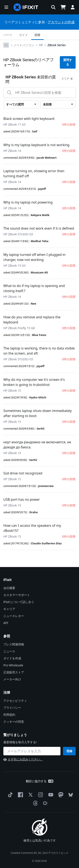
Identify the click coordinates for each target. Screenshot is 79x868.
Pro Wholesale (13, 665)
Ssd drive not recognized (22, 473)
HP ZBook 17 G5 (14, 124)
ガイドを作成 (12, 658)
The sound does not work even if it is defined (38, 228)
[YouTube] (50, 794)
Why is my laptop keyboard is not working (36, 145)
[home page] (25, 7)
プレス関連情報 (13, 644)
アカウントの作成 (61, 22)
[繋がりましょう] (31, 751)
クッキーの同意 (13, 722)
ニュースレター (13, 616)
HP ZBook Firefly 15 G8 (19, 328)
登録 (69, 751)
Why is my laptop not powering (28, 202)
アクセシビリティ (15, 701)
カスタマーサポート (16, 595)
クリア (67, 78)
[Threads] (34, 803)
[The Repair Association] (44, 803)
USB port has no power (21, 499)
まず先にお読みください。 (23, 759)
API (5, 623)
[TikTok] (9, 794)
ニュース (9, 651)
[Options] (6, 45)
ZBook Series (57, 45)
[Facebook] (19, 794)
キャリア (9, 609)
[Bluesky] (70, 795)
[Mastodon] (60, 794)
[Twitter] (29, 794)
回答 (37, 35)
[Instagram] (39, 794)
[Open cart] (63, 7)
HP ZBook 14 (12, 151)
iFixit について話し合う (18, 602)
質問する (67, 62)
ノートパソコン (23, 45)
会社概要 (9, 588)
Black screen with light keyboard (28, 118)
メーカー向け (12, 679)
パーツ (7, 35)
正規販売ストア (13, 672)
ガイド (23, 35)
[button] (6, 7)
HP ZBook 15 (12, 390)
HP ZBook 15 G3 (14, 265)
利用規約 (9, 715)
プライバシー (12, 708)
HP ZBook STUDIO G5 (18, 234)
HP (41, 45)
